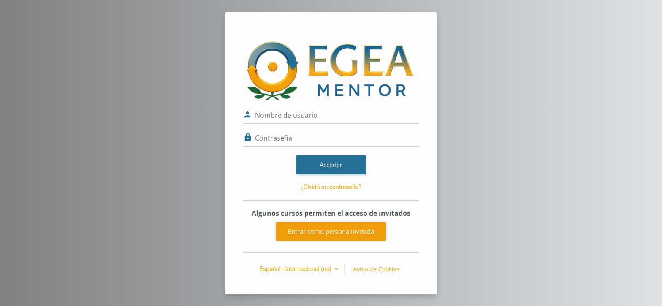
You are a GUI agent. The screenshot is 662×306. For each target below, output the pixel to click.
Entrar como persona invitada (331, 231)
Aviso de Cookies (376, 269)
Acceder (331, 164)
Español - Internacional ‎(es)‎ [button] (296, 268)
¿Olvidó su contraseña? (331, 187)
